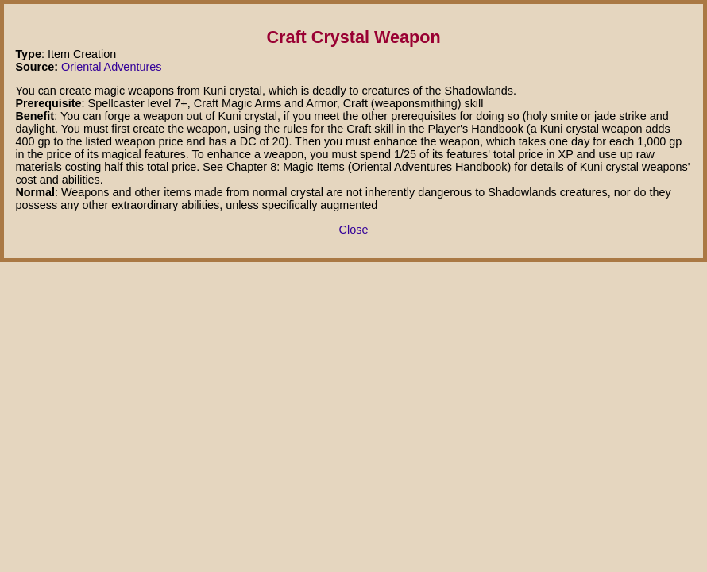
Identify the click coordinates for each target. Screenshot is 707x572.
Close (354, 229)
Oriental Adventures (111, 66)
